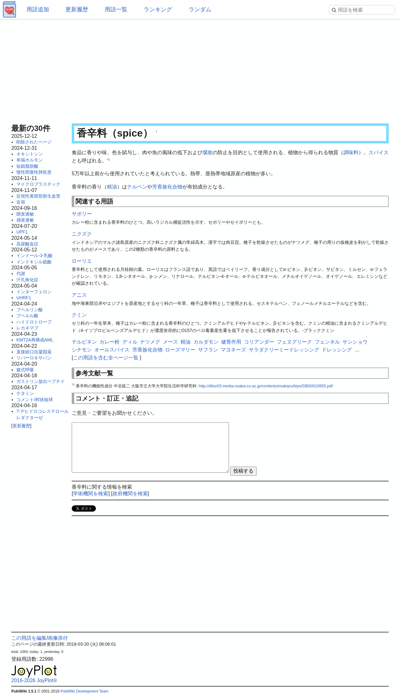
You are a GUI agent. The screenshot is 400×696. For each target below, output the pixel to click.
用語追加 (37, 9)
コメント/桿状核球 (34, 399)
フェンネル (327, 342)
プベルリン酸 (29, 309)
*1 (108, 159)
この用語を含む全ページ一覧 (105, 357)
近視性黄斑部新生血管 (38, 196)
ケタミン (25, 393)
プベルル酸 (27, 315)
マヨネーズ (233, 349)
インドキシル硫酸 (34, 261)
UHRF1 (23, 297)
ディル (129, 342)
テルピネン (84, 342)
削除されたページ (34, 141)
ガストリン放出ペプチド (40, 381)
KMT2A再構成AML (34, 339)
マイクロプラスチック (38, 184)
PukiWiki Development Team (84, 691)
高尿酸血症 (27, 243)
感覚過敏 (25, 219)
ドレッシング (337, 349)
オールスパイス (112, 349)
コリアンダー (259, 342)
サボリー (82, 213)
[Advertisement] (200, 69)
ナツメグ (150, 342)
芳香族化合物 (167, 186)
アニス (79, 295)
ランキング (158, 9)
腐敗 (208, 152)
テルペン (137, 186)
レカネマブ (27, 327)
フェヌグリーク (294, 342)
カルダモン (206, 342)
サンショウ (355, 342)
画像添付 (58, 638)
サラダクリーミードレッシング (284, 349)
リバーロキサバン (34, 357)
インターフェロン (34, 291)
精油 (112, 186)
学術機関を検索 (90, 493)
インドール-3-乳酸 (34, 255)
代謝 (20, 273)
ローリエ (82, 261)
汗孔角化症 (27, 279)
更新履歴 (76, 9)
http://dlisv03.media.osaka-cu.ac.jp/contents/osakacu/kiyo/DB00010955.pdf (265, 386)
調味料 (350, 152)
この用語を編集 (29, 638)
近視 (20, 202)
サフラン (208, 349)
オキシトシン (29, 153)
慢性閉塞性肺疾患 (34, 172)
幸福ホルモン (29, 159)
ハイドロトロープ (34, 321)
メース (170, 342)
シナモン (82, 349)
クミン (79, 314)
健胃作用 (231, 342)
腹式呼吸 (25, 369)
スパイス (379, 152)
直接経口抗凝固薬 (34, 351)
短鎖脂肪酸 (27, 166)
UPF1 (22, 231)
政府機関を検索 (130, 493)
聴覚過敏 (25, 213)
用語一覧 (116, 9)
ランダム (200, 9)
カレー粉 (109, 342)
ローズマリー (180, 349)
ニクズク (82, 234)
